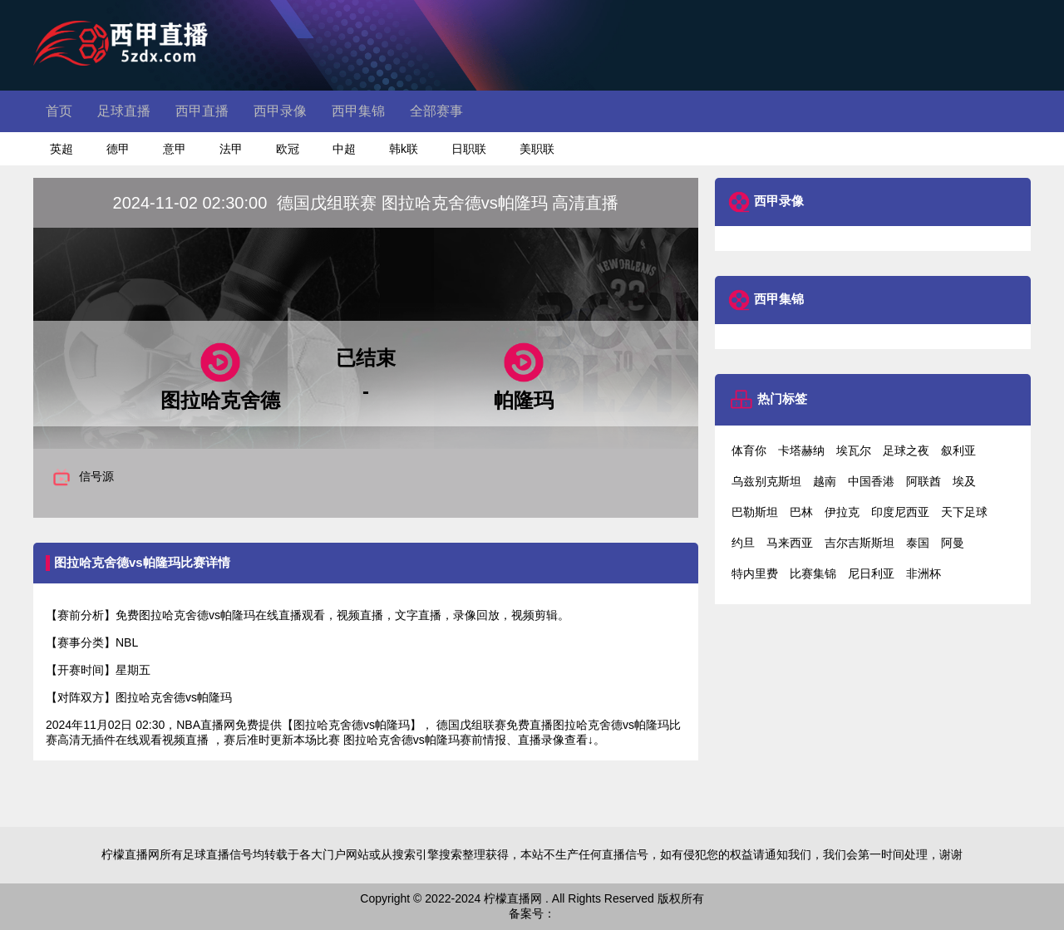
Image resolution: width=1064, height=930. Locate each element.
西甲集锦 (358, 111)
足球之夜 (906, 450)
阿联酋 (923, 481)
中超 (344, 148)
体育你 (749, 450)
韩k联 (403, 148)
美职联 (537, 148)
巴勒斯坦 (755, 512)
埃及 (964, 481)
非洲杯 (923, 573)
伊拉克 (842, 512)
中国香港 (871, 481)
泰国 (917, 542)
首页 (59, 111)
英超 (61, 148)
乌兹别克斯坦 (766, 481)
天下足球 (964, 512)
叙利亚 (958, 450)
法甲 (231, 148)
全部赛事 (436, 111)
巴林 (801, 512)
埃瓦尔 (853, 450)
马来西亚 (789, 542)
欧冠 (287, 148)
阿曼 (952, 542)
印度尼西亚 (900, 512)
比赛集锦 (813, 573)
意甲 (174, 148)
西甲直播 (202, 111)
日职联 (468, 148)
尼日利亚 (871, 573)
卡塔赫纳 (801, 450)
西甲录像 (280, 111)
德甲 (118, 148)
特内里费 (755, 573)
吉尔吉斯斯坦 (859, 542)
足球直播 (123, 111)
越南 (824, 481)
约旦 (743, 542)
